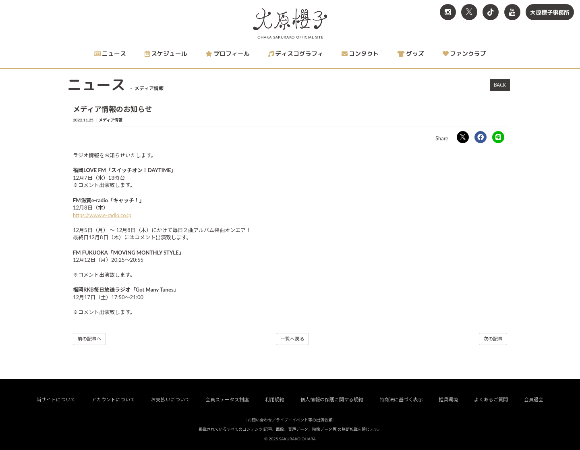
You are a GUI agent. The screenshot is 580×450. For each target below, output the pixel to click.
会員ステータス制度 (227, 400)
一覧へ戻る (292, 339)
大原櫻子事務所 (550, 12)
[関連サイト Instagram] (448, 12)
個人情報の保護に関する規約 (331, 400)
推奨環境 (448, 400)
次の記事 (493, 339)
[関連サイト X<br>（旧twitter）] (469, 12)
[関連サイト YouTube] (512, 12)
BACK (500, 84)
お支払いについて (170, 400)
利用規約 (274, 400)
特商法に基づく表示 (401, 400)
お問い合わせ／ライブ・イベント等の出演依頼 (290, 419)
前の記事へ (89, 339)
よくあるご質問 (491, 400)
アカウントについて (113, 400)
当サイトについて (56, 400)
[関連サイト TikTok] (491, 12)
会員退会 (533, 400)
